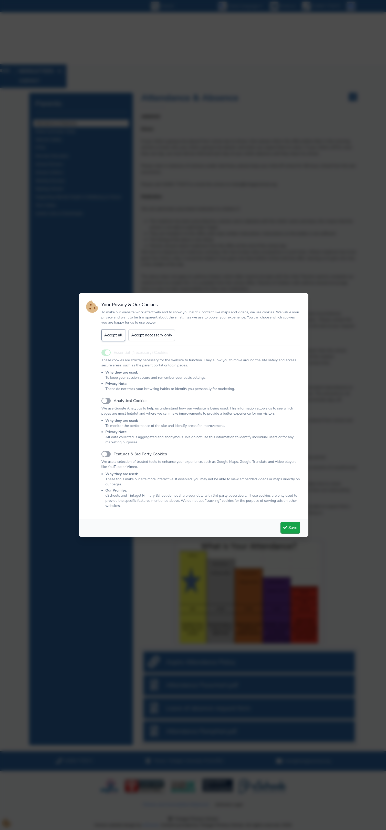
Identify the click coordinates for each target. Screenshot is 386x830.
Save (290, 528)
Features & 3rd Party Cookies (140, 454)
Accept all (113, 335)
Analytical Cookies (131, 401)
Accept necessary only (151, 335)
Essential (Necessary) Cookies (141, 352)
